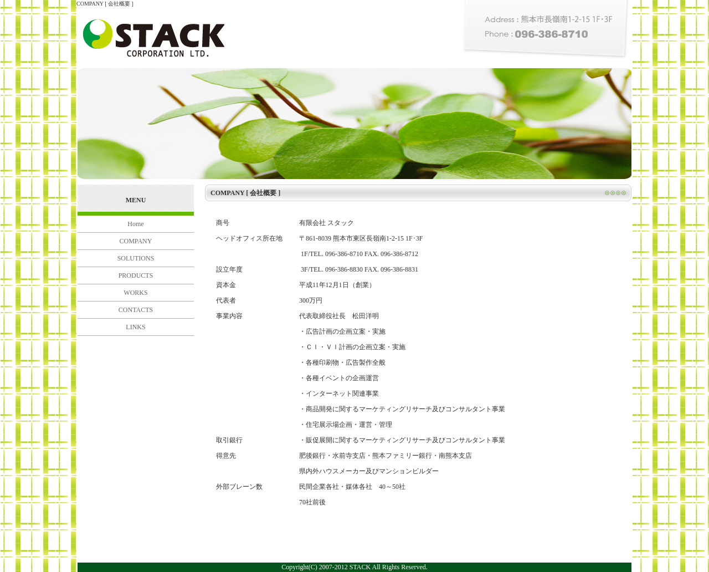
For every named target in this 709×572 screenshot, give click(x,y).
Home (135, 224)
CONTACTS (136, 310)
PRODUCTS (136, 275)
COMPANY (136, 241)
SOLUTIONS (136, 258)
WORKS (135, 293)
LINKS (135, 327)
